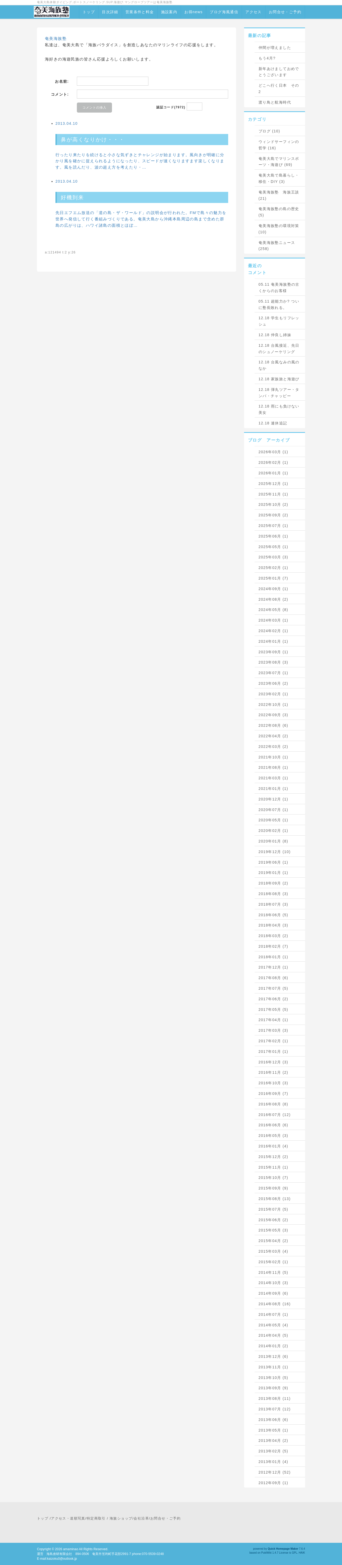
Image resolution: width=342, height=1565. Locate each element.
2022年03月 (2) (273, 746)
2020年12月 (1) (273, 799)
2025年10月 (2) (273, 504)
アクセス (253, 12)
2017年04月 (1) (273, 1020)
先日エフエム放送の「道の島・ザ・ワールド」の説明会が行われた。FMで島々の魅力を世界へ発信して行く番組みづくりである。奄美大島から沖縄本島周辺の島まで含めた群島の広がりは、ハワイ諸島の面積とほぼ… (141, 219)
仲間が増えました (275, 47)
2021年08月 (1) (273, 767)
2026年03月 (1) (273, 452)
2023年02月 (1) (273, 694)
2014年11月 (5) (273, 1272)
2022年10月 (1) (273, 704)
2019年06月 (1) (273, 862)
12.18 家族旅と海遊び (279, 379)
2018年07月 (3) (273, 904)
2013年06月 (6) (273, 1420)
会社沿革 (141, 1518)
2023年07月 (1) (273, 673)
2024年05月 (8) (273, 610)
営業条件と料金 (139, 12)
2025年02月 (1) (273, 568)
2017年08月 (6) (273, 978)
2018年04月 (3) (273, 925)
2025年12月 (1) (273, 483)
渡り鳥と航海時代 (275, 102)
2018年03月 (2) (273, 936)
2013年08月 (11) (275, 1398)
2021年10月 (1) (273, 757)
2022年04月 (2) (273, 736)
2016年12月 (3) (273, 1062)
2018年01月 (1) (273, 957)
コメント (257, 272)
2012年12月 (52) (275, 1472)
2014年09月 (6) (273, 1293)
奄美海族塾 (56, 38)
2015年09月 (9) (273, 1188)
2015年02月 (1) (273, 1262)
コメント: (60, 94)
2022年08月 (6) (273, 725)
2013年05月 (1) (273, 1430)
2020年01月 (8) (273, 841)
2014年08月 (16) (275, 1304)
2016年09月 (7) (273, 1093)
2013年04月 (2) (273, 1440)
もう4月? (267, 58)
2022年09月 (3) (273, 715)
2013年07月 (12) (275, 1409)
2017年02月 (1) (273, 1041)
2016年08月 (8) (273, 1104)
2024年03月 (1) (273, 620)
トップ (89, 12)
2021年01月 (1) (273, 788)
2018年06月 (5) (273, 915)
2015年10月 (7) (273, 1177)
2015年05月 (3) (273, 1230)
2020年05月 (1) (273, 820)
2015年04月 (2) (273, 1241)
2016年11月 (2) (273, 1072)
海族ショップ (121, 1518)
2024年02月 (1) (273, 631)
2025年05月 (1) (273, 547)
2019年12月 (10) (275, 852)
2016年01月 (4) (273, 1146)
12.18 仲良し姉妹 (275, 335)
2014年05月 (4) (273, 1325)
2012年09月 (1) (273, 1483)
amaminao (70, 1549)
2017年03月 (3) (273, 1030)
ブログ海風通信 (224, 12)
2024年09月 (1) (273, 589)
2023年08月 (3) (273, 662)
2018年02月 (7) (273, 946)
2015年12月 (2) (273, 1157)
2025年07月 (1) (273, 526)
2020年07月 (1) (273, 810)
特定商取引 (96, 1518)
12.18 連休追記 (273, 423)
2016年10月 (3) (273, 1083)
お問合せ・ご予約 (285, 12)
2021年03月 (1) (273, 778)
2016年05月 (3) (273, 1135)
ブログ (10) (269, 131)
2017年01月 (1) (273, 1051)
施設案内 (169, 12)
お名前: (62, 81)
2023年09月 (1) (273, 652)
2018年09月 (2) (273, 883)
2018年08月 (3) (273, 894)
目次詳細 (110, 12)
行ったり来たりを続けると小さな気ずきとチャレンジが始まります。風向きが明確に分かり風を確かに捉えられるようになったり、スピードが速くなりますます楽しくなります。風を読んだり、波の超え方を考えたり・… (139, 161)
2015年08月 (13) (275, 1199)
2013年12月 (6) (273, 1356)
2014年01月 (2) (273, 1346)
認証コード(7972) (170, 107)
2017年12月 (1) (273, 967)
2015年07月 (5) (273, 1209)
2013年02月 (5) (273, 1451)
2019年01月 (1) (273, 873)
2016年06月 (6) (273, 1125)
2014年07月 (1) (273, 1314)
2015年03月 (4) (273, 1251)
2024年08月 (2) (273, 599)
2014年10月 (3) (273, 1283)
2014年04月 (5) (273, 1335)
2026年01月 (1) (273, 473)
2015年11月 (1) (273, 1167)
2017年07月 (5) (273, 988)
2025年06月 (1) (273, 536)
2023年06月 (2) (273, 683)
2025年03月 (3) (273, 557)
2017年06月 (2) (273, 999)
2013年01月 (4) (273, 1462)
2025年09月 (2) (273, 515)
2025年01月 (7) (273, 578)
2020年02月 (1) (273, 830)
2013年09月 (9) (273, 1388)
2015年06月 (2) (273, 1220)
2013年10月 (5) (273, 1378)
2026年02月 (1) (273, 462)
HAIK (302, 1552)
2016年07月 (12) (275, 1115)
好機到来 (72, 197)
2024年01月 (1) (273, 641)
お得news (193, 12)
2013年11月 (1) (273, 1367)
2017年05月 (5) (273, 1009)
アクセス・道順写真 (68, 1518)
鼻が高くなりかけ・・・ (93, 139)
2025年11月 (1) (273, 494)
